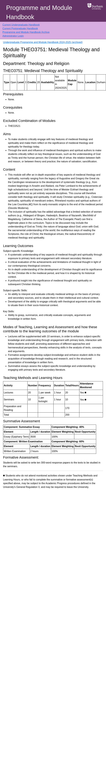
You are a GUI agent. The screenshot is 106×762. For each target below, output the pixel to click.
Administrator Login (13, 36)
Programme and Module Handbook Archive (26, 32)
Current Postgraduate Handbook (20, 28)
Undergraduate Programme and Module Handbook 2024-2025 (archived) (43, 42)
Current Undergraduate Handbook (21, 24)
